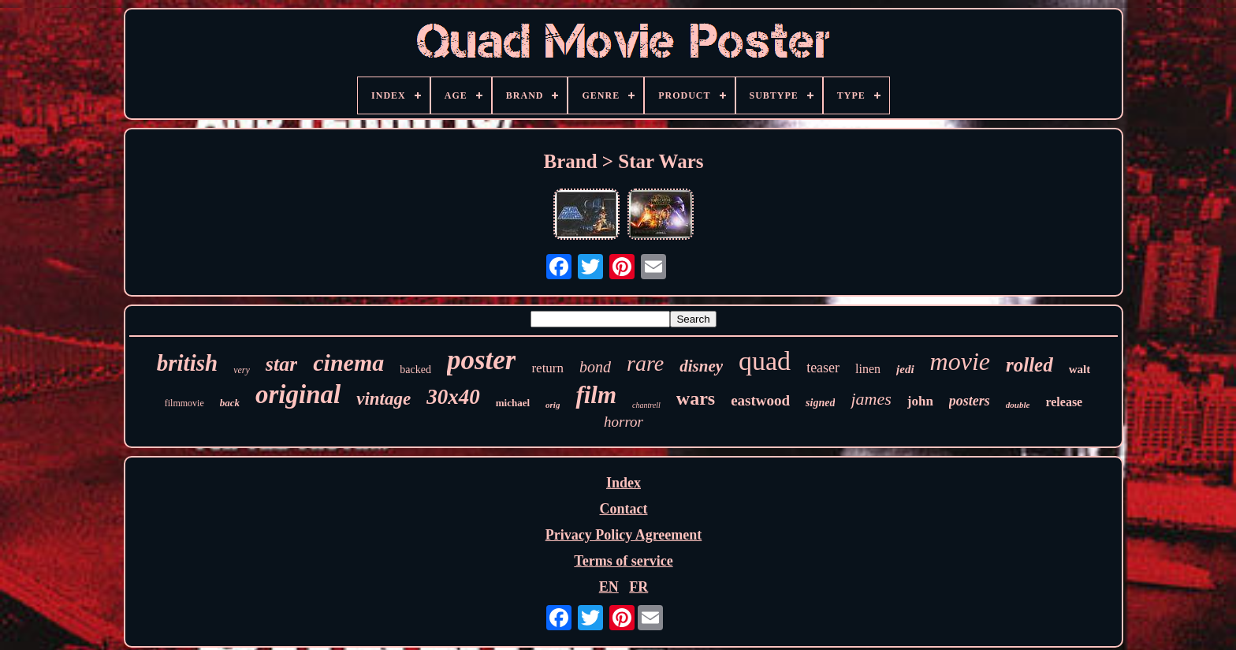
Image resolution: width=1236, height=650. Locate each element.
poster (481, 360)
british (187, 362)
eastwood (760, 400)
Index (623, 483)
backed (415, 369)
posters (969, 401)
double (1018, 404)
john (920, 401)
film (595, 395)
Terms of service (623, 561)
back (230, 403)
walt (1080, 369)
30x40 (453, 397)
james (871, 399)
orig (552, 404)
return (547, 367)
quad (765, 360)
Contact (623, 509)
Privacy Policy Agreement (623, 535)
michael (513, 403)
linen (867, 368)
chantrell (646, 405)
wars (695, 398)
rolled (1029, 364)
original (298, 394)
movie (960, 361)
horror (623, 421)
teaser (823, 367)
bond (595, 366)
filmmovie (184, 403)
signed (820, 403)
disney (701, 366)
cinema (348, 362)
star (281, 364)
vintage (383, 399)
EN (609, 587)
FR (638, 587)
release (1063, 402)
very (241, 369)
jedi (905, 369)
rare (645, 363)
